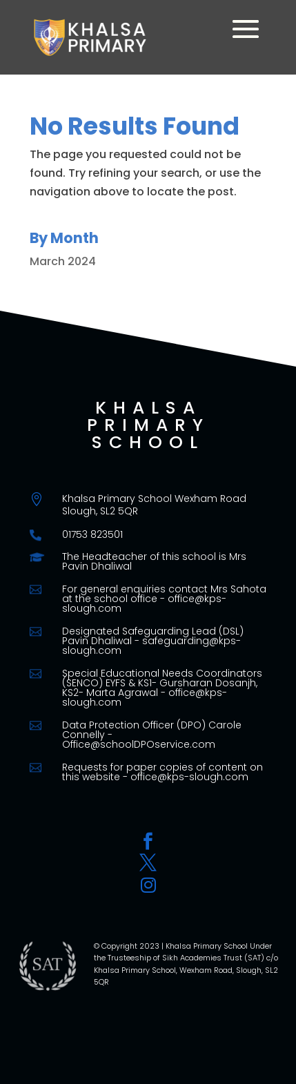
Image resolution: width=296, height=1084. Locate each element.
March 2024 (63, 261)
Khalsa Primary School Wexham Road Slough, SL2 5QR (154, 505)
